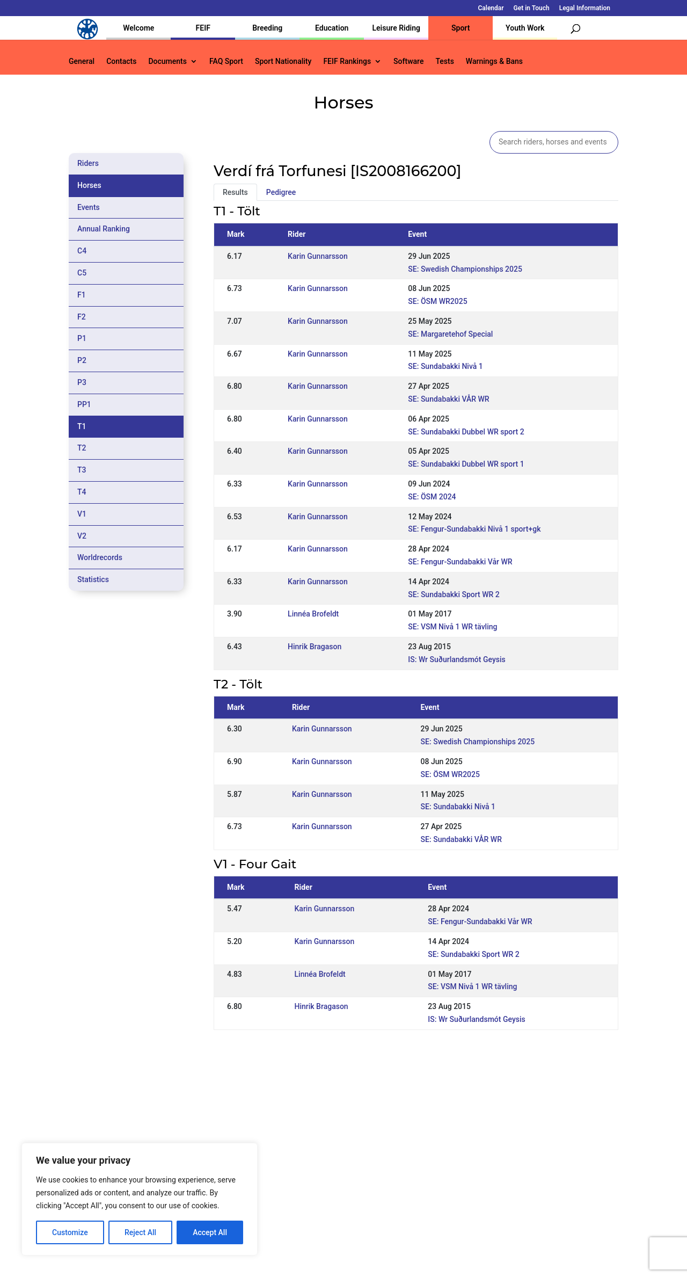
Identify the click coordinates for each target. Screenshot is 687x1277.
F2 (81, 317)
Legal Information (584, 8)
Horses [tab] (89, 185)
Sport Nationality (283, 61)
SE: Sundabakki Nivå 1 (445, 366)
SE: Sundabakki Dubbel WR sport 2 (466, 431)
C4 (81, 250)
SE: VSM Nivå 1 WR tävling (452, 626)
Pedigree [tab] (281, 192)
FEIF (203, 28)
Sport (460, 28)
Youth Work (525, 28)
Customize (70, 1232)
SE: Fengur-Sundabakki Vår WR (460, 561)
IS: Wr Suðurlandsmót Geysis (456, 659)
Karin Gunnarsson (318, 256)
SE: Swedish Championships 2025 (465, 269)
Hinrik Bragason (314, 646)
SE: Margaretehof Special (450, 334)
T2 (81, 448)
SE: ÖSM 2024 (432, 496)
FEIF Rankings (347, 61)
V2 (81, 536)
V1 (81, 514)
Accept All (210, 1232)
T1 (81, 426)
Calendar (491, 8)
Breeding (267, 28)
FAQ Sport (226, 61)
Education (331, 28)
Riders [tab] (88, 163)
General (81, 61)
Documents (167, 61)
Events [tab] (88, 207)
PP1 (84, 404)
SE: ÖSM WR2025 (437, 301)
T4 (81, 492)
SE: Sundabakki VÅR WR (448, 399)
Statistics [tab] (93, 579)
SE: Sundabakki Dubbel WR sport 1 (466, 464)
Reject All (140, 1232)
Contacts (121, 61)
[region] (139, 1199)
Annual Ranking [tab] (103, 228)
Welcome (138, 28)
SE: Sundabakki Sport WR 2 (453, 594)
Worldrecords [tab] (99, 557)
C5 (81, 273)
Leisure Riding (396, 28)
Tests (444, 61)
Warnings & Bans (494, 61)
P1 (81, 338)
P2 (81, 360)
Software (408, 61)
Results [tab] (235, 192)
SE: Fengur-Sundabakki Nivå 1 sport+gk (474, 529)
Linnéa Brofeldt (313, 614)
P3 (81, 382)
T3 (81, 470)
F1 (81, 295)
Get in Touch (532, 8)
